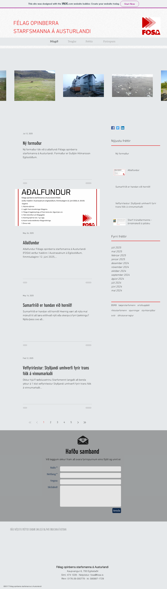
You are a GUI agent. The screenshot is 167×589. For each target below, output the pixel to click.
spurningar (134, 310)
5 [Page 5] (71, 422)
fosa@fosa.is (97, 574)
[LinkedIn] (122, 127)
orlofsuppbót (143, 305)
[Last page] (85, 422)
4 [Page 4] (64, 422)
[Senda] (116, 510)
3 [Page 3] (57, 422)
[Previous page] (37, 422)
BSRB (114, 305)
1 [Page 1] (44, 422)
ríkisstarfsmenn (119, 310)
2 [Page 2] (50, 422)
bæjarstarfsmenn (127, 305)
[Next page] (78, 422)
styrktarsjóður (148, 310)
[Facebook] (112, 127)
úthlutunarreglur (126, 315)
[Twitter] (117, 127)
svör (113, 315)
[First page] (30, 422)
